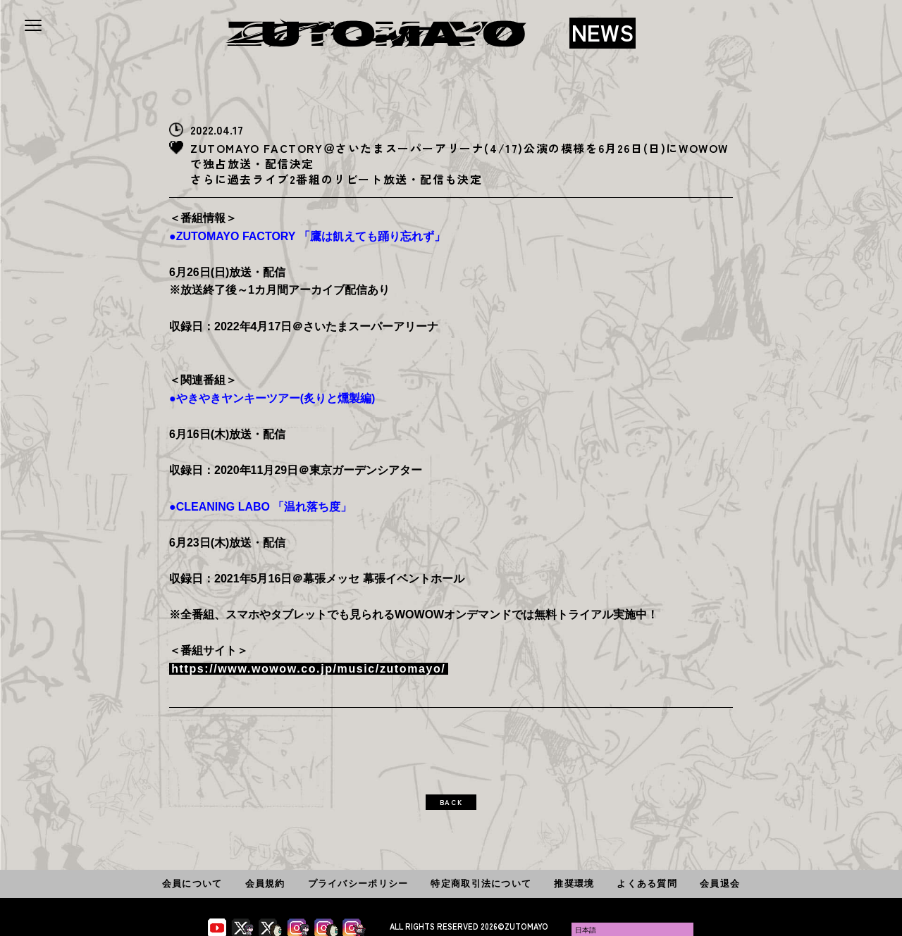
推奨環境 (574, 883)
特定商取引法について (481, 883)
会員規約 (265, 883)
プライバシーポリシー (358, 883)
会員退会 (720, 883)
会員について (192, 883)
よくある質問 (647, 883)
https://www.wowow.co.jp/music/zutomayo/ (308, 669)
